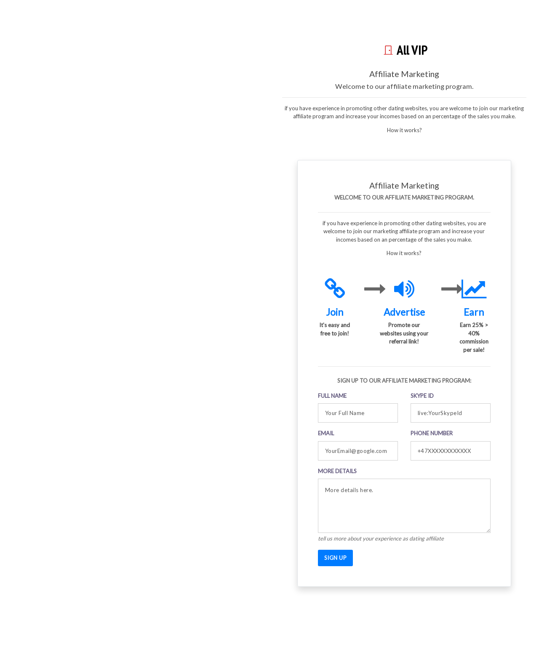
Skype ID (422, 395)
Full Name (332, 395)
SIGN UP (335, 557)
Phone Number (432, 433)
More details (337, 471)
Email (326, 433)
